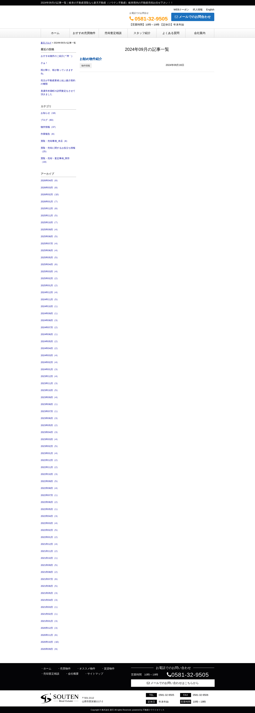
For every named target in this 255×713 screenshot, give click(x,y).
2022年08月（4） (50, 488)
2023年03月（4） (50, 439)
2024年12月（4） (50, 292)
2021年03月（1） (50, 607)
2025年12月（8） (50, 208)
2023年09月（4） (50, 397)
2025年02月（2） (50, 278)
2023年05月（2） (50, 425)
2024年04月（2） (50, 348)
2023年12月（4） (50, 376)
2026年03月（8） (50, 187)
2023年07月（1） (50, 411)
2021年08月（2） (50, 572)
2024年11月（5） (50, 299)
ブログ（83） (48, 120)
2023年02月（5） (50, 446)
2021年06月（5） (50, 586)
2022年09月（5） (50, 481)
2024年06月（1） (50, 334)
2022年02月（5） (50, 530)
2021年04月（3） (50, 600)
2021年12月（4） (50, 544)
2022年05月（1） (50, 509)
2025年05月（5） (50, 257)
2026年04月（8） (50, 180)
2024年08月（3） (50, 320)
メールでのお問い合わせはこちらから (173, 683)
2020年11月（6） (50, 635)
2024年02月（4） (50, 362)
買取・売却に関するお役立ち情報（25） (58, 150)
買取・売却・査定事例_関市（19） (55, 160)
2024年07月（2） (50, 327)
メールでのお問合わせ (193, 17)
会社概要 (73, 673)
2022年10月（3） (50, 474)
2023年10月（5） (50, 390)
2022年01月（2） (50, 537)
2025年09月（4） (50, 229)
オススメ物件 (87, 668)
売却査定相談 (113, 33)
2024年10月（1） (50, 306)
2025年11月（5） (50, 215)
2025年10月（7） (50, 222)
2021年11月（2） (50, 551)
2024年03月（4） (50, 355)
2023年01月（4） (50, 453)
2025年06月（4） (50, 250)
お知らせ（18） (49, 113)
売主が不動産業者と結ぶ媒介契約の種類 (58, 82)
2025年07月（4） (50, 243)
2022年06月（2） (50, 502)
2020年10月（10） (50, 642)
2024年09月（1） (50, 313)
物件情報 (85, 65)
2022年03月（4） (50, 523)
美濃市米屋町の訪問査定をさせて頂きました (58, 93)
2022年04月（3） (50, 516)
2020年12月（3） (50, 628)
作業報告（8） (48, 134)
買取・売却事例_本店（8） (55, 141)
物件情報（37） (49, 127)
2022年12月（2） (50, 460)
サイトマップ (95, 673)
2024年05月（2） (50, 341)
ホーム (55, 33)
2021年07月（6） (50, 579)
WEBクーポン (181, 9)
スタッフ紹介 (142, 33)
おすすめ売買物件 (84, 33)
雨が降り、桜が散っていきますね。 (57, 72)
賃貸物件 (109, 668)
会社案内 (199, 33)
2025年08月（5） (50, 236)
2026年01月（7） (50, 201)
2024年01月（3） (50, 369)
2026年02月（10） (50, 194)
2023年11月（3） (50, 383)
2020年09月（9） (50, 649)
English (210, 9)
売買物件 (65, 668)
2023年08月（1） (50, 404)
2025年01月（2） (50, 285)
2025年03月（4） (50, 271)
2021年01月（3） (50, 621)
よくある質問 (170, 33)
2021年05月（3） (50, 593)
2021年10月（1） (50, 558)
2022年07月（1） (50, 495)
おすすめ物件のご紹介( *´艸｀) (56, 56)
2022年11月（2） (50, 467)
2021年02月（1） (50, 614)
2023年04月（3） (50, 432)
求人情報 (198, 9)
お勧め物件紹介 (91, 59)
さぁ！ (44, 63)
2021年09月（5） (50, 565)
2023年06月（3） (50, 418)
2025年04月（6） (50, 264)
